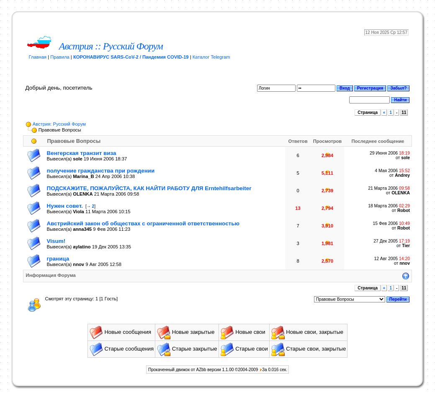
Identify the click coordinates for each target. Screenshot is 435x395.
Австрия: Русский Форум (59, 124)
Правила (59, 56)
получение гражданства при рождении (101, 171)
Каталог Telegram (211, 56)
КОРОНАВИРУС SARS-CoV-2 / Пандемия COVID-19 (131, 56)
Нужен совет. (65, 206)
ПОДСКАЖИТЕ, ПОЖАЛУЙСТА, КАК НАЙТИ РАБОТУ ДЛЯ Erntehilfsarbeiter (149, 188)
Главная (38, 56)
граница (58, 259)
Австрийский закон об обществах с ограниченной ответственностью (143, 223)
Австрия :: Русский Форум (111, 46)
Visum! (56, 241)
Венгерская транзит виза (81, 153)
